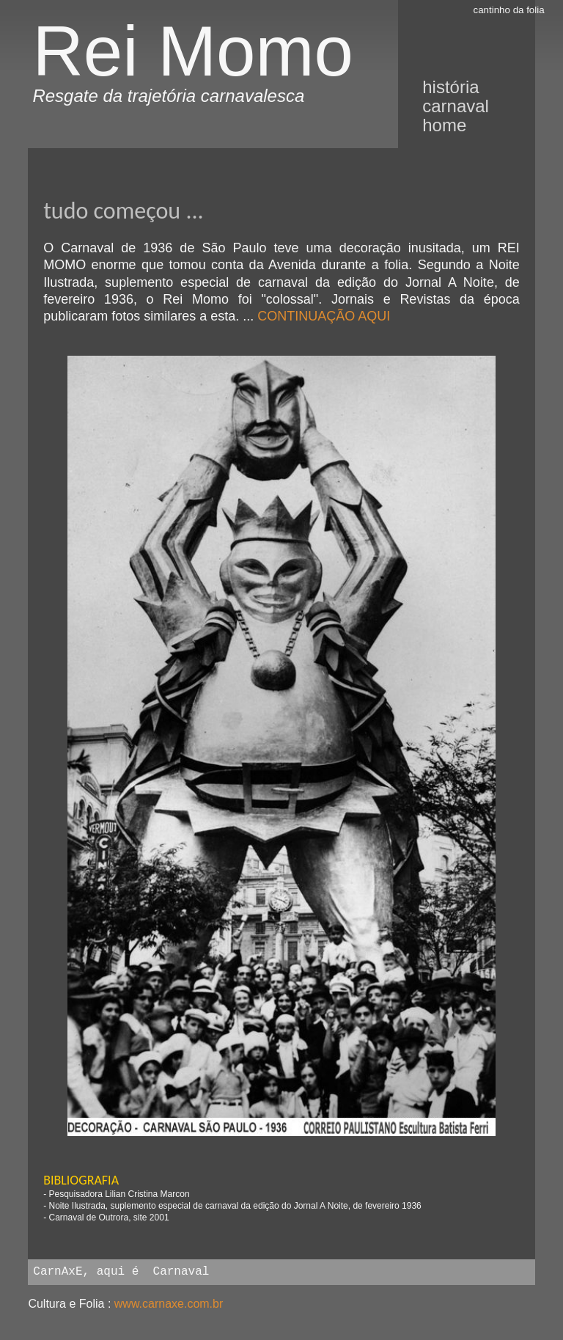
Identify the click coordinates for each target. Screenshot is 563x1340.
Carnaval (455, 106)
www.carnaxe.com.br (169, 1303)
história (450, 87)
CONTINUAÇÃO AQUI (323, 316)
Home (444, 125)
